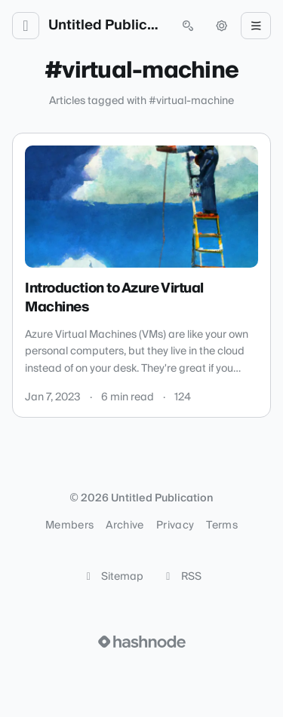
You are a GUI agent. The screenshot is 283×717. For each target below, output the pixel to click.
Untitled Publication (106, 25)
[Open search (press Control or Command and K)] (187, 25)
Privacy (175, 525)
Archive (124, 525)
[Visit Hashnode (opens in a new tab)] (141, 642)
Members (69, 525)
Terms (222, 525)
